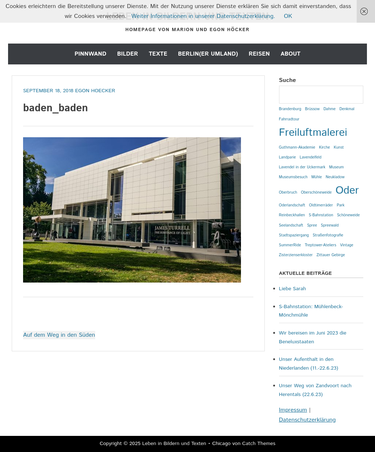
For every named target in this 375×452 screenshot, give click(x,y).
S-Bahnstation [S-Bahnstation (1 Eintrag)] (321, 215)
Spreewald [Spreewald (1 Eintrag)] (330, 225)
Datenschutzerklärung (307, 420)
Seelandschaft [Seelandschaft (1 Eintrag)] (291, 225)
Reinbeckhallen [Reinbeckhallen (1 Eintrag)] (292, 215)
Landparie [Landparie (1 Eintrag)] (287, 157)
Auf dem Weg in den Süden (59, 335)
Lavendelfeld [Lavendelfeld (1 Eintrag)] (310, 157)
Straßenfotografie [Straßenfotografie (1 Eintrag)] (328, 235)
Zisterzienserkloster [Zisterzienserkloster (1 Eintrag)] (296, 255)
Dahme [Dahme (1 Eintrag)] (329, 109)
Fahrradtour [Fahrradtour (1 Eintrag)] (289, 119)
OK (288, 16)
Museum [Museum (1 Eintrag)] (336, 167)
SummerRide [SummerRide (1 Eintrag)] (290, 245)
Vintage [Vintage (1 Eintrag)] (346, 245)
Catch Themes (258, 443)
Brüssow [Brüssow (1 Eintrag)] (312, 109)
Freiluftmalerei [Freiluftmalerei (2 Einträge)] (313, 133)
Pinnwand (90, 54)
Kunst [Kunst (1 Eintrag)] (339, 147)
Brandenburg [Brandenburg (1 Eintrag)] (290, 109)
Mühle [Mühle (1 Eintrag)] (316, 177)
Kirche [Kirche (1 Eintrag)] (324, 147)
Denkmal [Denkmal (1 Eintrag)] (346, 109)
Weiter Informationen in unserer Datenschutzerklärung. (203, 16)
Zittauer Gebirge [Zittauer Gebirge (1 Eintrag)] (330, 255)
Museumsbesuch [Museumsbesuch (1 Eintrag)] (293, 177)
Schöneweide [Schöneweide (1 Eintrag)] (348, 215)
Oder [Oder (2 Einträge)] (347, 190)
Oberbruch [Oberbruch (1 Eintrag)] (288, 192)
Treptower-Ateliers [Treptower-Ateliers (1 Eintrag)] (320, 245)
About (291, 54)
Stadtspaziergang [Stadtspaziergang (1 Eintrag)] (294, 235)
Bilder (127, 54)
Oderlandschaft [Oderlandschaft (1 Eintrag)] (292, 205)
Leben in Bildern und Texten (174, 443)
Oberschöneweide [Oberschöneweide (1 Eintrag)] (316, 192)
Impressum (293, 410)
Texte (158, 54)
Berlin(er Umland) (208, 54)
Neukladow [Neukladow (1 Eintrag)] (335, 177)
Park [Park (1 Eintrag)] (340, 205)
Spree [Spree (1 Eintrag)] (312, 225)
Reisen (259, 54)
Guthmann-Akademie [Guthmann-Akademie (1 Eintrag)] (297, 147)
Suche (287, 80)
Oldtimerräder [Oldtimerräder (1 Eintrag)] (321, 205)
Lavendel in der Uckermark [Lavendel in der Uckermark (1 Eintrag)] (302, 167)
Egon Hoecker (95, 90)
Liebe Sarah (292, 288)
